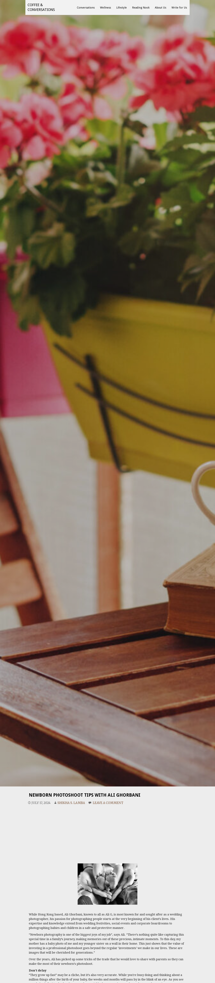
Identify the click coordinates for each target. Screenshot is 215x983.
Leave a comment (108, 803)
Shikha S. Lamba (71, 803)
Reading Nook (140, 7)
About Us (160, 7)
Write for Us (179, 7)
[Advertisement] (107, 830)
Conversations (86, 7)
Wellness (105, 7)
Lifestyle (121, 7)
